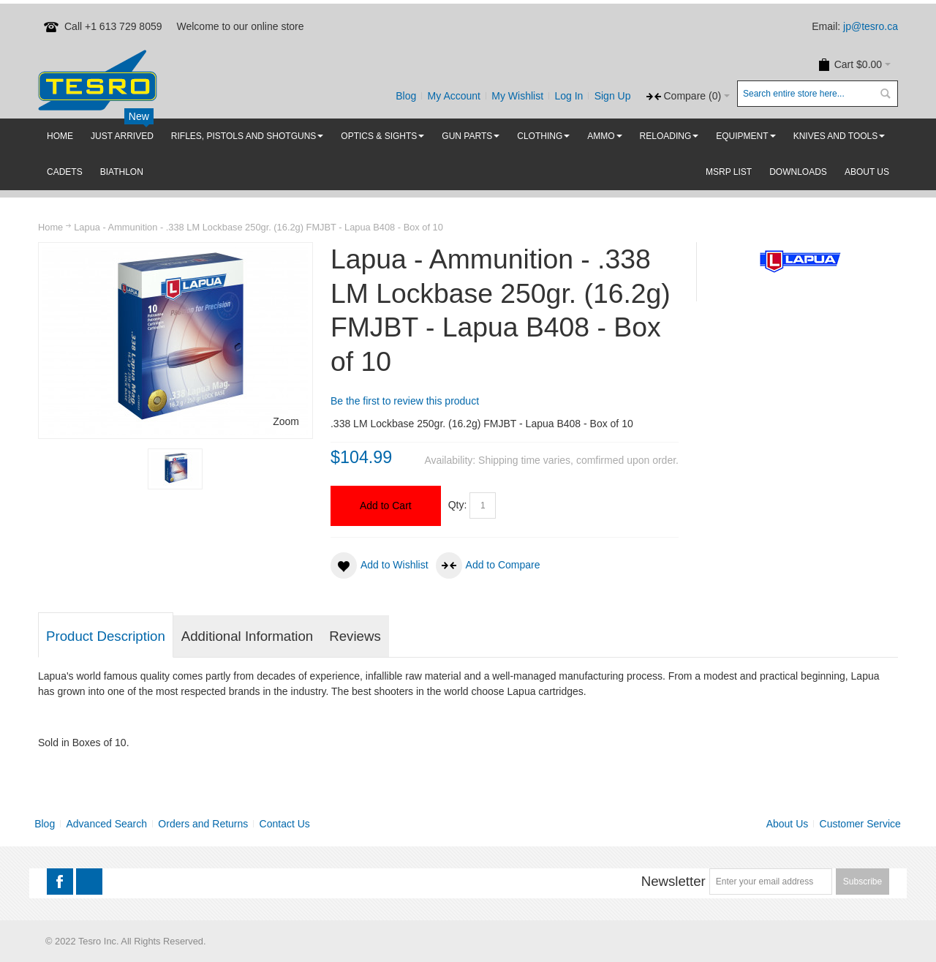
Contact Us (285, 824)
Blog (406, 96)
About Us (787, 824)
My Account (454, 96)
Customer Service (860, 824)
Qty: (457, 505)
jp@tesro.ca (870, 26)
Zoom (286, 421)
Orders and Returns (203, 824)
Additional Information (247, 636)
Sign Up (613, 96)
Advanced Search (107, 824)
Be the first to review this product (405, 401)
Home (50, 227)
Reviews (355, 636)
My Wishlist (517, 96)
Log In (568, 96)
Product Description (105, 636)
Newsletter (673, 881)
